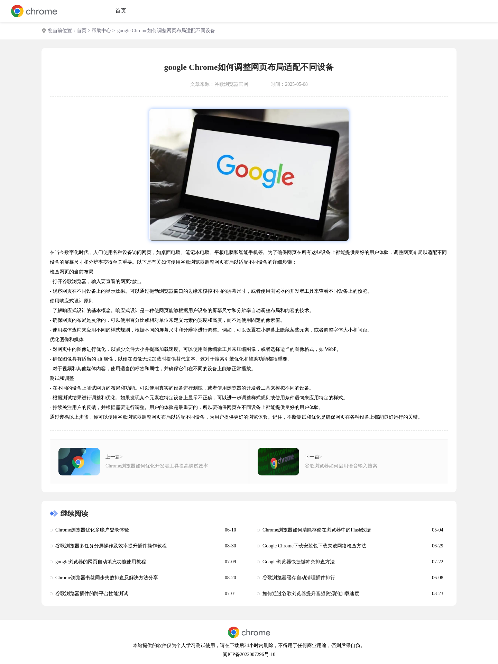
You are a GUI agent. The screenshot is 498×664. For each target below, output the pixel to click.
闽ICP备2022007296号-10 (249, 654)
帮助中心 (101, 30)
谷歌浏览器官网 (231, 84)
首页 (120, 10)
